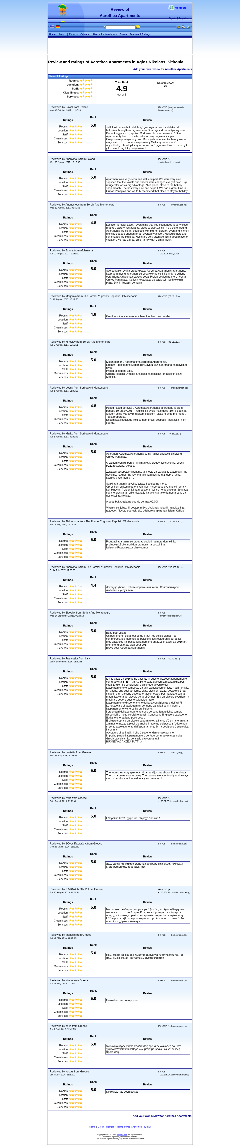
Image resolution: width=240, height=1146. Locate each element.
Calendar (85, 34)
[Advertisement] (120, 45)
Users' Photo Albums (105, 34)
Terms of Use (123, 1127)
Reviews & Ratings (140, 34)
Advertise (137, 1127)
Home (52, 34)
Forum (123, 34)
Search (62, 34)
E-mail (147, 1127)
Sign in (172, 18)
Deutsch (110, 1127)
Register (183, 18)
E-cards (73, 34)
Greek (101, 1127)
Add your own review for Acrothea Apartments (162, 69)
